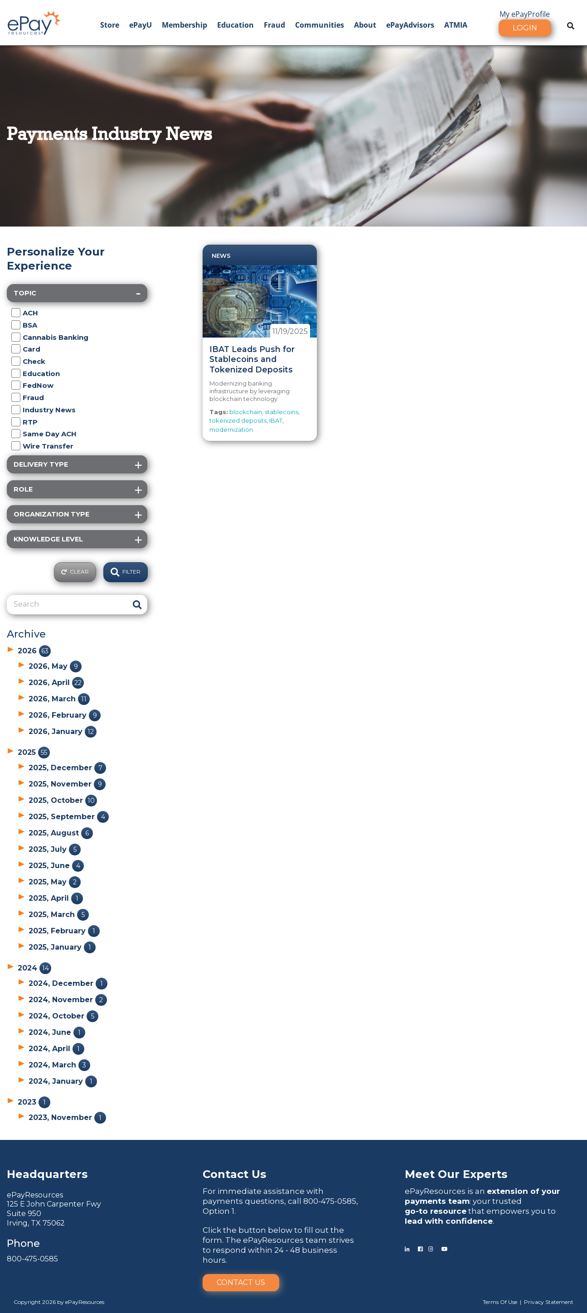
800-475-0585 (32, 1259)
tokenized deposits (238, 420)
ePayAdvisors (410, 25)
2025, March (59, 914)
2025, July (55, 849)
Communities (319, 25)
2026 (34, 651)
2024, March (59, 1065)
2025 (34, 752)
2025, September (69, 816)
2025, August (61, 833)
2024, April (56, 1048)
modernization (231, 429)
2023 (34, 1102)
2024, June (57, 1032)
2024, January (63, 1081)
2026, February (65, 715)
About (365, 25)
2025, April (56, 898)
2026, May (55, 666)
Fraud (274, 25)
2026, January (63, 731)
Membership (184, 25)
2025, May (55, 882)
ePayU (140, 25)
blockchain (245, 411)
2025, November (67, 784)
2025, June (56, 865)
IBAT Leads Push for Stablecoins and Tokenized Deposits (252, 359)
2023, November (67, 1117)
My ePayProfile (525, 14)
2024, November (68, 999)
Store (109, 25)
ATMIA (455, 25)
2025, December (67, 767)
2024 (34, 968)
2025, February (64, 931)
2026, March (59, 699)
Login (525, 28)
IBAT (275, 420)
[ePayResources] (34, 21)
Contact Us (241, 1282)
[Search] (67, 604)
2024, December (68, 983)
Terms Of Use (500, 1302)
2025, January (62, 947)
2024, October (63, 1016)
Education (235, 25)
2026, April (56, 682)
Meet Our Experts (456, 1174)
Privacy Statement (548, 1302)
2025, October (63, 800)
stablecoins (281, 411)
